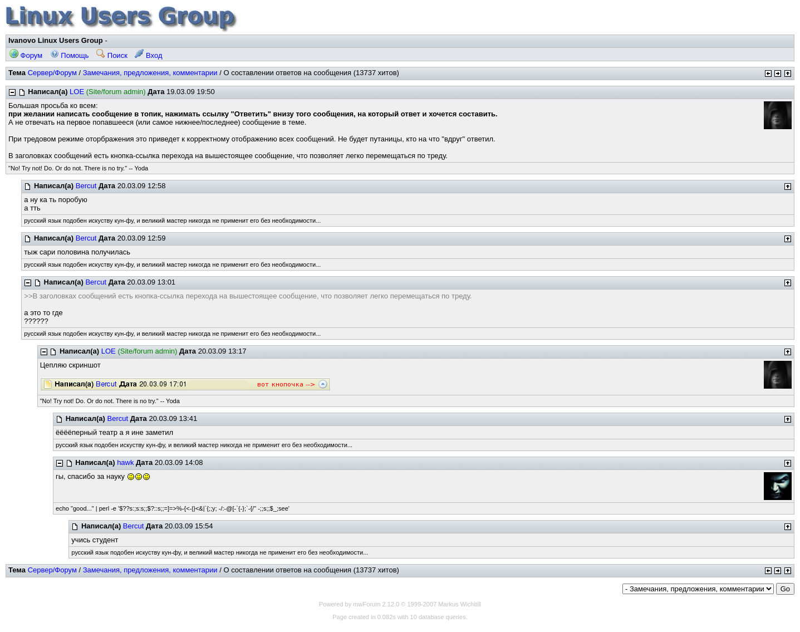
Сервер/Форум (52, 72)
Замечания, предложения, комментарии (150, 72)
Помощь (69, 55)
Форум (25, 55)
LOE (77, 91)
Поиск (111, 55)
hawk (125, 462)
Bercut (86, 186)
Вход (148, 55)
